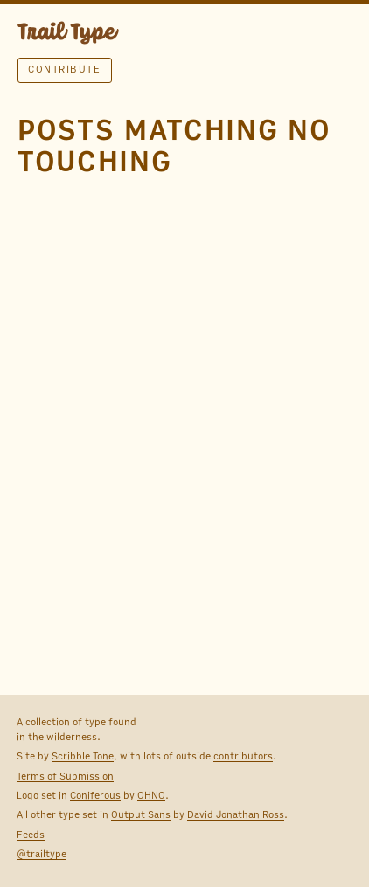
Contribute (64, 69)
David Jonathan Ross (235, 814)
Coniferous (95, 795)
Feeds (31, 834)
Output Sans (141, 814)
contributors (243, 756)
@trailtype (41, 854)
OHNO (151, 795)
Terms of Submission (65, 776)
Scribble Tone (83, 756)
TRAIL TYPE (68, 34)
